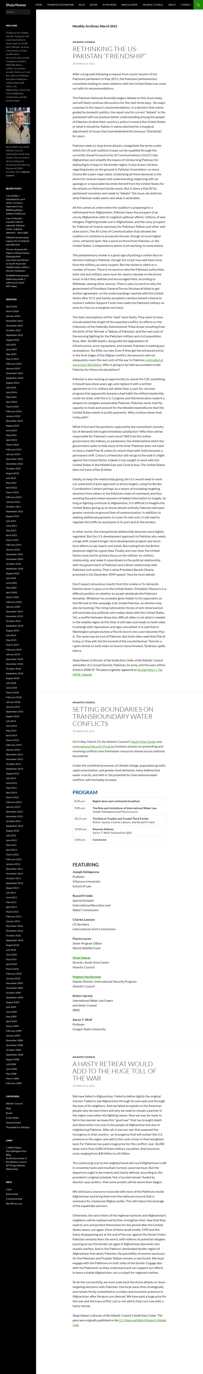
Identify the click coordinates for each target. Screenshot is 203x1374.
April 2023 (11, 439)
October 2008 (13, 1049)
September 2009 (14, 997)
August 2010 (12, 945)
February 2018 (14, 697)
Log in (9, 1189)
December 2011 (14, 868)
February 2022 (14, 497)
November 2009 (14, 987)
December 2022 (14, 458)
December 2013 (14, 754)
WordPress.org (14, 1203)
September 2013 (14, 768)
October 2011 (13, 878)
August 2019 (12, 630)
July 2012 (11, 835)
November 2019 (14, 616)
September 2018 (14, 673)
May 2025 (11, 354)
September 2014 (14, 711)
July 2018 (11, 682)
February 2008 (14, 1083)
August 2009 (12, 1002)
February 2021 (14, 544)
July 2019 (11, 635)
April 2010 (11, 964)
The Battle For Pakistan (60, 4)
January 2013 (13, 806)
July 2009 (11, 1006)
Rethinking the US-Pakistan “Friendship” (109, 52)
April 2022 (11, 487)
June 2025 (11, 349)
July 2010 (11, 949)
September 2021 (14, 511)
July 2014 (11, 721)
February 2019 (14, 649)
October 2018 (13, 668)
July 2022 (11, 478)
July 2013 (11, 778)
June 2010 (11, 954)
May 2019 (11, 640)
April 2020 (11, 592)
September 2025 (14, 335)
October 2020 (13, 563)
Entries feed (12, 1194)
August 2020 (12, 573)
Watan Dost (12, 1169)
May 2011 (11, 902)
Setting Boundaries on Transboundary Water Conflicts (113, 716)
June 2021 (11, 525)
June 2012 (11, 840)
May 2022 (11, 482)
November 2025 (14, 325)
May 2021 (11, 530)
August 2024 (12, 382)
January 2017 (13, 706)
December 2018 (14, 659)
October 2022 (13, 468)
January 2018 (13, 702)
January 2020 (13, 606)
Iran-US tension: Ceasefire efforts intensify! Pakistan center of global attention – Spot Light (17, 225)
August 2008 (12, 1059)
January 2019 (13, 654)
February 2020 (14, 601)
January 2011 (13, 921)
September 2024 (14, 377)
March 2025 (12, 358)
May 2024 (11, 397)
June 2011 (11, 897)
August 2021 (12, 516)
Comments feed (14, 1198)
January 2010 (13, 978)
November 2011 (14, 873)
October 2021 (13, 506)
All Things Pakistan (15, 1165)
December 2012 (14, 811)
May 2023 (11, 435)
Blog (82, 4)
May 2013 (11, 787)
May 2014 (11, 730)
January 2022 (13, 501)
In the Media (109, 4)
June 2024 (11, 392)
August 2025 (12, 339)
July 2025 (11, 344)
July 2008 (11, 1064)
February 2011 (14, 916)
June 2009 (11, 1011)
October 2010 (13, 935)
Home (38, 4)
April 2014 (11, 735)
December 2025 (14, 320)
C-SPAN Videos (13, 1147)
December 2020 (14, 554)
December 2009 (14, 983)
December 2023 (14, 420)
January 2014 (13, 749)
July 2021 (11, 520)
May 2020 (11, 587)
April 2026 (11, 306)
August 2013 (12, 773)
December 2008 (14, 1040)
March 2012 (12, 854)
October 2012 (13, 821)
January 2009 (13, 1035)
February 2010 (14, 973)
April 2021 (11, 535)
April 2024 (11, 401)
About (172, 4)
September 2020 (14, 568)
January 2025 (13, 368)
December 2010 (14, 925)
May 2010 (11, 959)
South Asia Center (143, 741)
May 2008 (11, 1073)
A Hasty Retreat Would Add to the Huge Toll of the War (115, 1071)
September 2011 (14, 883)
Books (94, 4)
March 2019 (12, 644)
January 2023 (13, 454)
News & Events (130, 4)
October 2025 (13, 330)
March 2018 (12, 692)
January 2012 (13, 864)
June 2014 (11, 725)
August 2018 (12, 678)
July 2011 (11, 892)
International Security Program (94, 746)
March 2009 (12, 1026)
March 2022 (12, 492)
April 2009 (11, 1021)
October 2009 (13, 992)
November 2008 (14, 1045)
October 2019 (13, 620)
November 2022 (14, 463)
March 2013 (12, 797)
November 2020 (14, 559)
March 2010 (12, 968)
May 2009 (11, 1016)
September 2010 (14, 940)
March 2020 (12, 597)
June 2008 (11, 1068)
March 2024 (12, 406)
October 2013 (13, 763)
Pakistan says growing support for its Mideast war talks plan (17, 241)
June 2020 (11, 582)
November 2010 (14, 930)
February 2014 (14, 744)
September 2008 (14, 1054)
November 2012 (14, 816)
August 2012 (12, 830)
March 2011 (12, 911)
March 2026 (12, 311)
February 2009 (14, 1030)
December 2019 (14, 611)
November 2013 (14, 759)
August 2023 (12, 425)
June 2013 (11, 783)
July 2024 (11, 387)
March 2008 (12, 1078)
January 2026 (13, 316)
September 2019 (14, 625)
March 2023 (12, 444)
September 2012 (14, 825)
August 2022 (12, 473)
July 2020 (11, 578)
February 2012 (14, 859)
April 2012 (11, 849)
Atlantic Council (153, 4)
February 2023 (14, 449)
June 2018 (11, 687)
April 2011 (11, 906)
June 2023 (11, 430)
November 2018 (14, 663)
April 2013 (11, 792)
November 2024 (14, 373)
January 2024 (13, 416)
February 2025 (14, 363)
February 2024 (14, 411)
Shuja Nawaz (16, 5)
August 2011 (12, 887)
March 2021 (12, 539)
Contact (186, 4)
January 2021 (13, 549)
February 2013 (14, 802)
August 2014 (12, 716)
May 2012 (11, 844)
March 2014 (12, 740)
